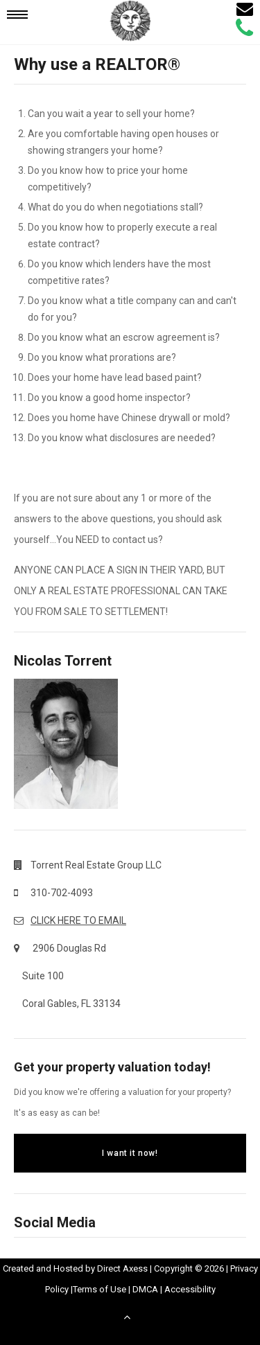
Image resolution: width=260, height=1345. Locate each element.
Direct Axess (122, 1268)
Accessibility (190, 1289)
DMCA (145, 1289)
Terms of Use (99, 1289)
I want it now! (129, 1153)
